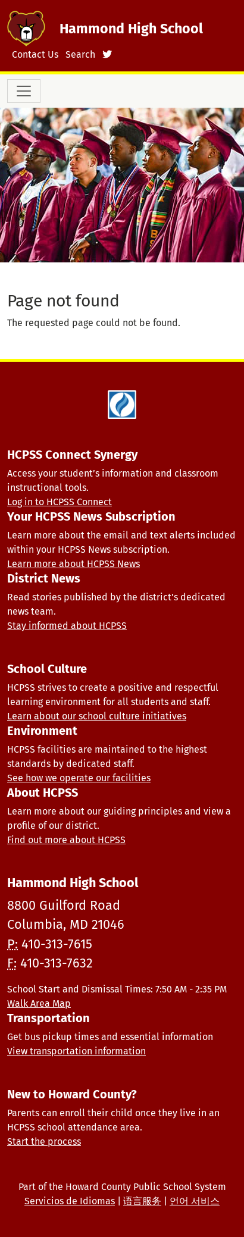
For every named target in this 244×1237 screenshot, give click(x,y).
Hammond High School (131, 28)
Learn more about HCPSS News (73, 563)
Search (80, 54)
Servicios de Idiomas (69, 1201)
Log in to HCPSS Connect (59, 502)
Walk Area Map (39, 1003)
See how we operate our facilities (79, 778)
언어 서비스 (195, 1201)
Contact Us (35, 54)
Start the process (44, 1141)
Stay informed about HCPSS (67, 625)
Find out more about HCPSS (66, 839)
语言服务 (142, 1201)
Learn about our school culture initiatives (96, 716)
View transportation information (76, 1051)
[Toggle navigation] (23, 91)
